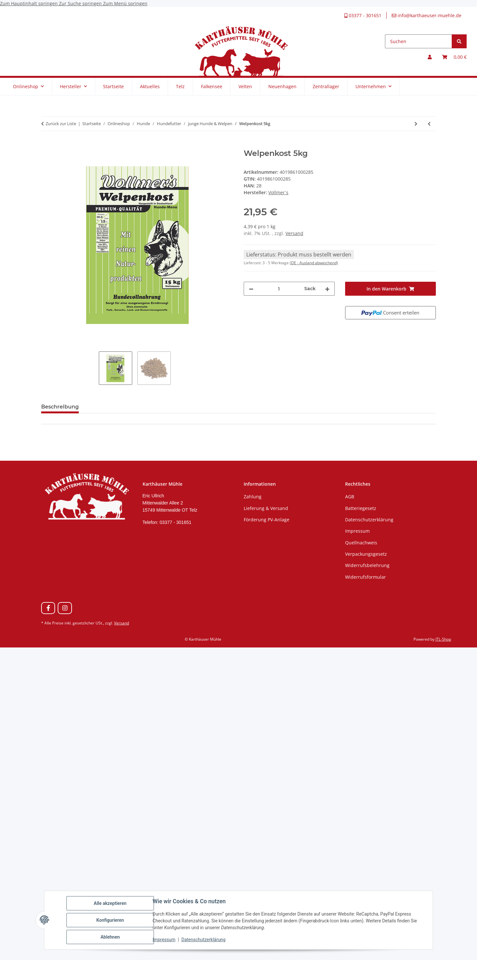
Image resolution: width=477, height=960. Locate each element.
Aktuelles (150, 86)
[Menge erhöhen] (327, 288)
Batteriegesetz (360, 508)
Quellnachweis (361, 542)
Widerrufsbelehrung (367, 565)
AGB (349, 496)
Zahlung (253, 496)
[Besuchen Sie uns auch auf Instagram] (65, 608)
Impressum (164, 939)
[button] (430, 56)
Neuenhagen (282, 86)
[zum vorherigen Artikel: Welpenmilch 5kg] (429, 124)
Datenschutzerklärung (203, 939)
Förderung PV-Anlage (266, 519)
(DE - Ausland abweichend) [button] (314, 263)
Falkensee (211, 86)
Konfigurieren (110, 920)
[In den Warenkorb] (46, 145)
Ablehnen (110, 937)
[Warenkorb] (454, 56)
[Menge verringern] (251, 288)
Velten (245, 86)
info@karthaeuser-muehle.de (426, 15)
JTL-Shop (443, 639)
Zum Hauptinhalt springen (29, 3)
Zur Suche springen (81, 3)
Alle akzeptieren (110, 903)
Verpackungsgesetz (366, 554)
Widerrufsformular (365, 577)
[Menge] (279, 288)
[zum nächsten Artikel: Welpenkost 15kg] (416, 124)
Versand (294, 233)
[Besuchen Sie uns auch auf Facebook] (48, 608)
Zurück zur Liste (61, 123)
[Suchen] (418, 41)
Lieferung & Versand (266, 508)
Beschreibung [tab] (60, 407)
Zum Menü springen (125, 3)
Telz (180, 86)
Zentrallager (326, 86)
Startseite (113, 86)
